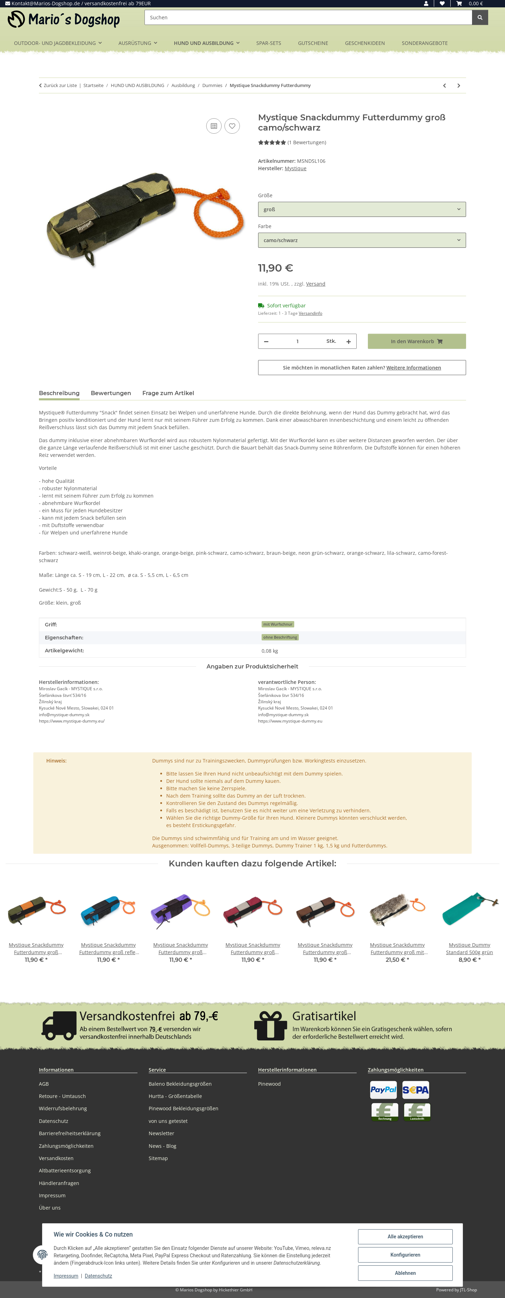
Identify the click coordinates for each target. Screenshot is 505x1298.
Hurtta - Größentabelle (175, 1096)
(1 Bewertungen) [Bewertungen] (292, 142)
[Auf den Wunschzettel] (232, 126)
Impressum (66, 1276)
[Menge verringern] (266, 341)
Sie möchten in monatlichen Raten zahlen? (362, 367)
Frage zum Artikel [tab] (168, 393)
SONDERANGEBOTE (425, 43)
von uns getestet (168, 1121)
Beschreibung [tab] (59, 393)
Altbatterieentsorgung (65, 1170)
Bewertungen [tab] (111, 393)
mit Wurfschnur (277, 624)
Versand (315, 283)
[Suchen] (308, 17)
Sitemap (158, 1158)
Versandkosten (56, 1158)
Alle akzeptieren (405, 1236)
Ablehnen (405, 1273)
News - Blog (162, 1146)
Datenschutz (98, 1276)
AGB (44, 1083)
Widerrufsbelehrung (63, 1108)
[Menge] (298, 341)
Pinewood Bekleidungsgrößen (183, 1108)
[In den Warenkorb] (44, 109)
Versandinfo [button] (310, 313)
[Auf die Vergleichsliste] (214, 126)
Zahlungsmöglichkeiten (66, 1146)
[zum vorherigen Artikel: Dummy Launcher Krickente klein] (444, 85)
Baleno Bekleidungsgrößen (180, 1083)
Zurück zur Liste (60, 85)
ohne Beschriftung (280, 637)
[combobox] (362, 209)
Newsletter (161, 1133)
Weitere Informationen (413, 367)
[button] (426, 3)
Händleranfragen (59, 1183)
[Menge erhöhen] (348, 341)
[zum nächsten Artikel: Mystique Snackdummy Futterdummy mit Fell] (459, 85)
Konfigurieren (405, 1255)
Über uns (50, 1207)
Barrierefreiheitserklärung (70, 1133)
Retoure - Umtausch (62, 1096)
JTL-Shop (468, 1290)
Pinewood (269, 1083)
